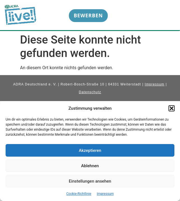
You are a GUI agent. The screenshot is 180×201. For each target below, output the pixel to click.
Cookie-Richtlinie (78, 194)
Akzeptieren (90, 150)
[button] (171, 108)
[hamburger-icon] (167, 17)
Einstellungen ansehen (90, 181)
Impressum (105, 194)
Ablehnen (90, 165)
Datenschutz (90, 92)
